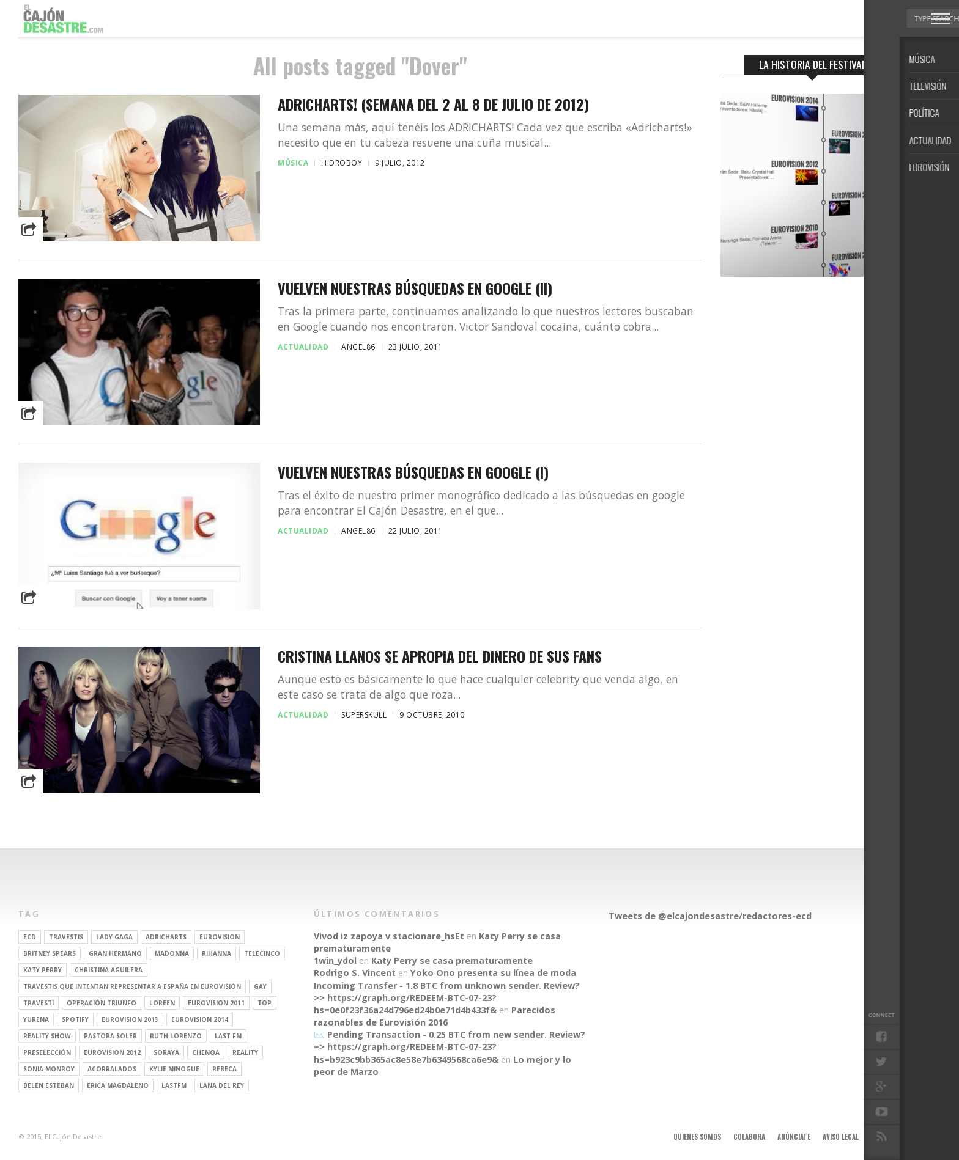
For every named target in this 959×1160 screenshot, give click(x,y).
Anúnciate (793, 1137)
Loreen (162, 1003)
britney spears (49, 953)
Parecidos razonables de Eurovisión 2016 (434, 1016)
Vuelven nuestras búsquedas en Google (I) (413, 472)
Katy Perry (42, 970)
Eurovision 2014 (199, 1019)
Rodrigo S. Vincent (355, 972)
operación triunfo (101, 1003)
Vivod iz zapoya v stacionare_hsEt (389, 936)
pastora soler (110, 1036)
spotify (75, 1019)
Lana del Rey (221, 1085)
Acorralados (111, 1069)
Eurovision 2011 (216, 1003)
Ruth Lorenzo (176, 1036)
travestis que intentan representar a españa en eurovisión (132, 986)
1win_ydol (335, 960)
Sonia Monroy (49, 1069)
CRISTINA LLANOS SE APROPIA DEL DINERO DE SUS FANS (440, 656)
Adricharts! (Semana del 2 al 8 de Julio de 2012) (433, 104)
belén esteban (48, 1085)
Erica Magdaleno (118, 1085)
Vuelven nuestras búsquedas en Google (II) (415, 288)
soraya (166, 1052)
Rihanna (216, 953)
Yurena (36, 1019)
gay (260, 986)
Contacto (887, 1137)
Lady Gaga (114, 937)
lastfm (174, 1085)
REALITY (245, 1052)
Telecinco (262, 953)
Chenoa (206, 1052)
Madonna (172, 953)
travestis (66, 937)
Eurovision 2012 (112, 1052)
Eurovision (219, 937)
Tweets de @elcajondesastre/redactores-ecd (710, 916)
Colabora (749, 1137)
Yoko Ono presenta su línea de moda (493, 972)
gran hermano (115, 953)
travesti (38, 1003)
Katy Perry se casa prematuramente (452, 960)
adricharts (166, 937)
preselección (47, 1052)
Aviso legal (841, 1137)
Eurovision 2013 (130, 1019)
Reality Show (47, 1036)
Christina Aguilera (109, 970)
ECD (29, 937)
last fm (228, 1036)
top (264, 1003)
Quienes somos (697, 1137)
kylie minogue (174, 1069)
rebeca (224, 1069)
